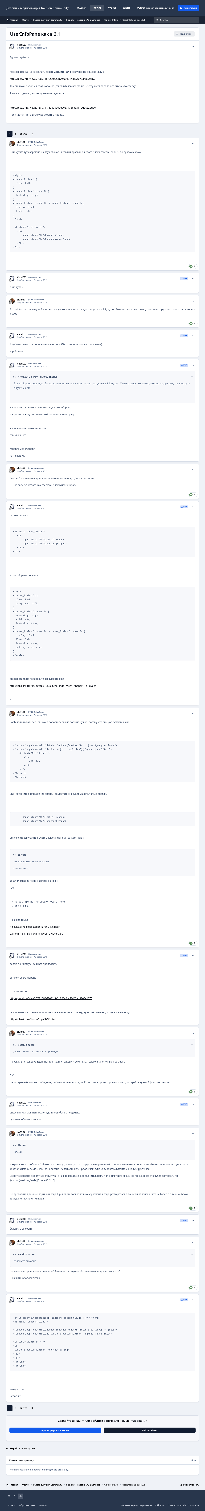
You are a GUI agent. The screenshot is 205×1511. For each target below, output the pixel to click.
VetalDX (21, 44)
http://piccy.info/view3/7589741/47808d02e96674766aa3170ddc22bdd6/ (53, 107)
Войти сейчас (149, 1430)
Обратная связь (27, 1505)
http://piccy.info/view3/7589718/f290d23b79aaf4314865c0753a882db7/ (52, 79)
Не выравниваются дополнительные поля (35, 926)
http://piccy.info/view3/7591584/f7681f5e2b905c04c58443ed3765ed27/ (51, 998)
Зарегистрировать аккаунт (55, 1430)
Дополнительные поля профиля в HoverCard (36, 933)
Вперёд (23, 134)
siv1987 (21, 142)
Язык (11, 1505)
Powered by (183, 1505)
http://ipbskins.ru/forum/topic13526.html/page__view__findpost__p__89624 (53, 686)
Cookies (43, 1505)
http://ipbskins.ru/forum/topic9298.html (33, 1019)
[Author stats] (193, 46)
